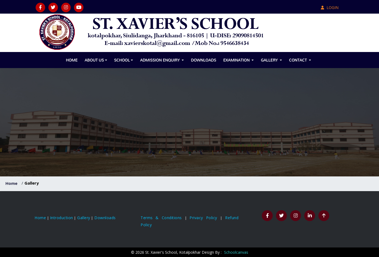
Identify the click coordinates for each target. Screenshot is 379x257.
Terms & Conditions (163, 217)
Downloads (203, 60)
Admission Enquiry (160, 60)
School (122, 60)
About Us (94, 60)
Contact (298, 60)
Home (71, 60)
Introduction (61, 217)
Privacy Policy (204, 217)
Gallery (270, 60)
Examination (237, 60)
